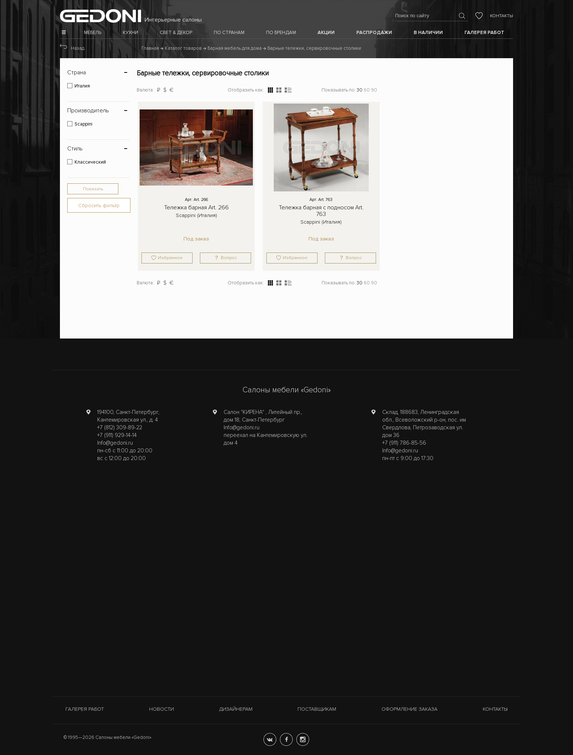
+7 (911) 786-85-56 (404, 443)
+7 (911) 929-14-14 (117, 435)
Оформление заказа (409, 709)
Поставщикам (316, 709)
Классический (90, 162)
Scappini (83, 124)
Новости (161, 709)
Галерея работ (84, 709)
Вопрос (229, 258)
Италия (82, 86)
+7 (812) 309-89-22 (119, 427)
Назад (77, 48)
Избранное (170, 258)
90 (374, 90)
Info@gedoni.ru (115, 443)
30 (360, 90)
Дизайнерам (236, 709)
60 (367, 90)
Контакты (501, 16)
